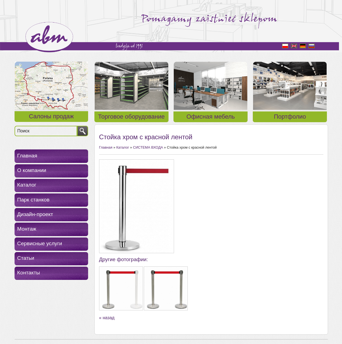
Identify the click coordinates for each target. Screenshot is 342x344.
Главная (27, 156)
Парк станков (33, 200)
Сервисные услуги (39, 243)
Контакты (28, 272)
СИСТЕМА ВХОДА (148, 147)
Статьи (25, 258)
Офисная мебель (210, 116)
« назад (106, 317)
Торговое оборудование (131, 116)
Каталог (27, 185)
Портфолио (290, 116)
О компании (31, 170)
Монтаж (27, 229)
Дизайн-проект (35, 214)
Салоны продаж (51, 116)
